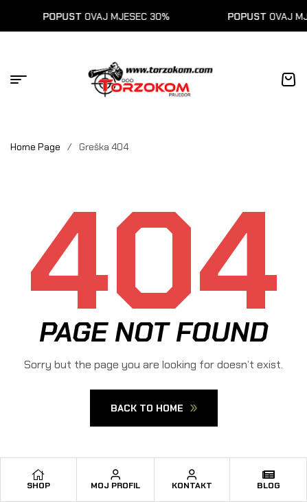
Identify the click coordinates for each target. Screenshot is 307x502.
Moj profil (115, 485)
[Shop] (38, 474)
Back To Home (154, 408)
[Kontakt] (191, 474)
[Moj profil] (115, 474)
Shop (38, 485)
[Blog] (268, 474)
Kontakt (192, 485)
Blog (268, 485)
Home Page (35, 147)
